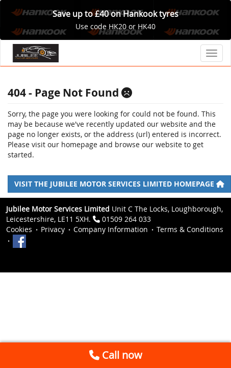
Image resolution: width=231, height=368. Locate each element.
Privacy (53, 229)
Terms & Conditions (190, 229)
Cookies (19, 229)
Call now (115, 355)
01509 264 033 (126, 219)
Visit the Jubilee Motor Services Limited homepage (119, 184)
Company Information (110, 229)
